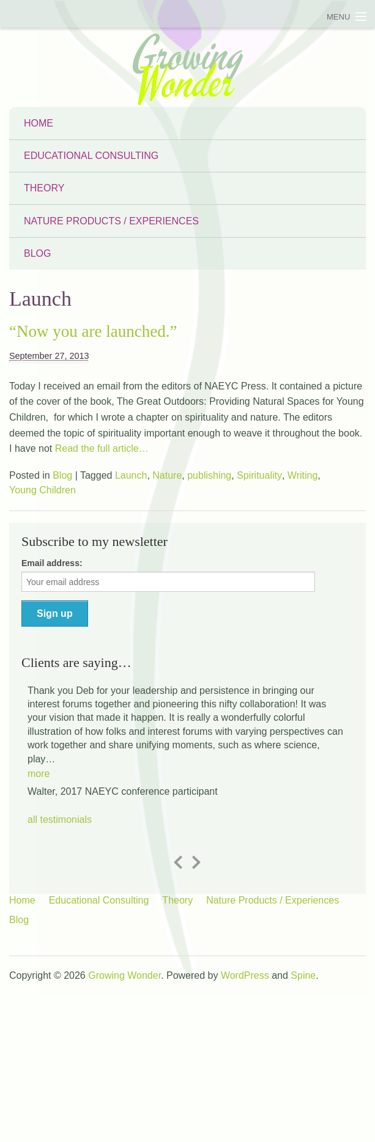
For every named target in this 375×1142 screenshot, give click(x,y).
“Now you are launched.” (93, 331)
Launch (131, 475)
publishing (209, 475)
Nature (167, 475)
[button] (39, 769)
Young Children (42, 490)
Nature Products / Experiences (111, 221)
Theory (44, 188)
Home (38, 123)
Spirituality (259, 475)
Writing (303, 475)
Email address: (52, 563)
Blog (37, 253)
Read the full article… (100, 448)
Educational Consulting (91, 155)
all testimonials (60, 819)
